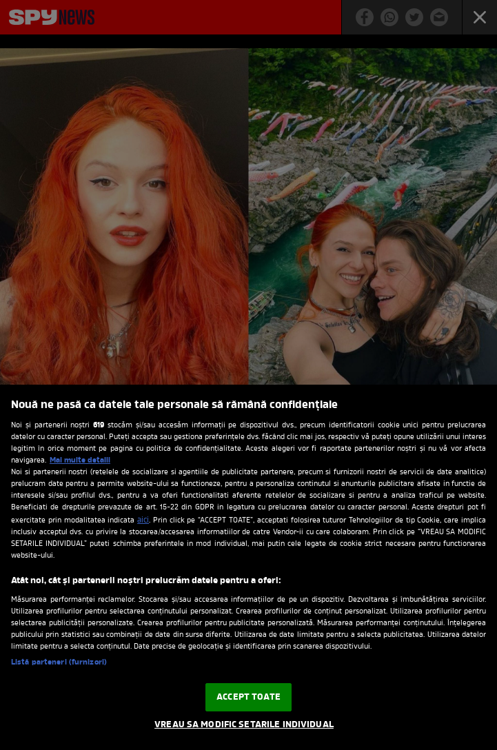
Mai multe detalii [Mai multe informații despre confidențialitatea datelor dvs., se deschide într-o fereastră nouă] (80, 460)
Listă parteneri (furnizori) (59, 662)
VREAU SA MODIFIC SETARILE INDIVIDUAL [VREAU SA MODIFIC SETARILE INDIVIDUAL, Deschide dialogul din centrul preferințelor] (244, 725)
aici (143, 520)
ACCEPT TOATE (248, 697)
